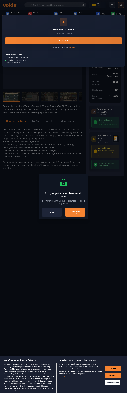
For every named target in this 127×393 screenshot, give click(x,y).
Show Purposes (113, 384)
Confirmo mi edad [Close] (75, 212)
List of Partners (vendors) (69, 379)
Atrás (52, 212)
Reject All (112, 377)
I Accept (113, 370)
